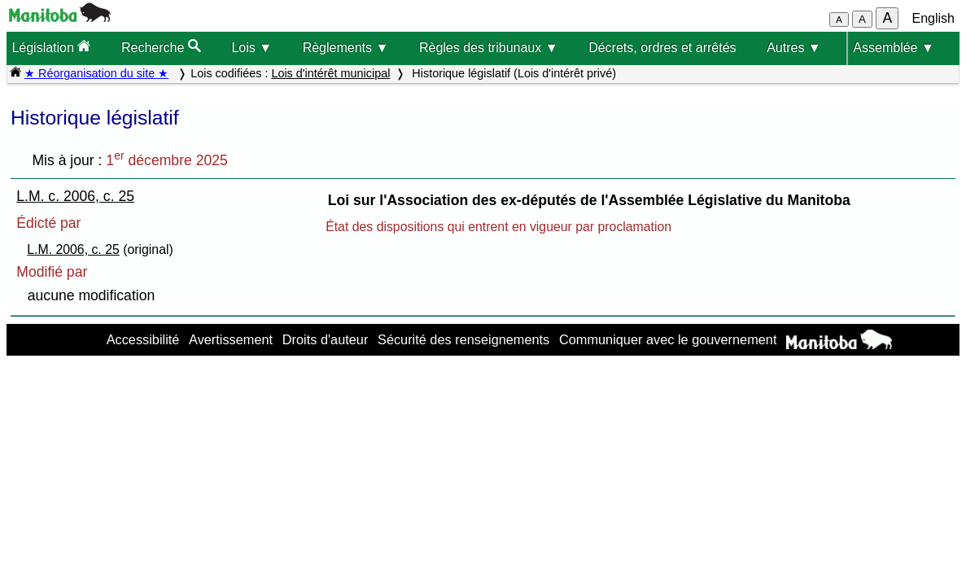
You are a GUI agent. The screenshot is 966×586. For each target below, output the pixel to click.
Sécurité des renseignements (463, 339)
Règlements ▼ (346, 48)
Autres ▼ (794, 48)
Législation (50, 47)
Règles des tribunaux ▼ (488, 48)
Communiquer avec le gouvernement (667, 339)
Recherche (161, 47)
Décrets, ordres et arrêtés (662, 48)
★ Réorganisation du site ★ (96, 73)
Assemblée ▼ (893, 48)
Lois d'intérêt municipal (330, 73)
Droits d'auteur (325, 339)
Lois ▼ (251, 48)
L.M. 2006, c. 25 (73, 249)
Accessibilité (143, 339)
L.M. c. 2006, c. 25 (75, 196)
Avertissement (231, 339)
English (933, 18)
